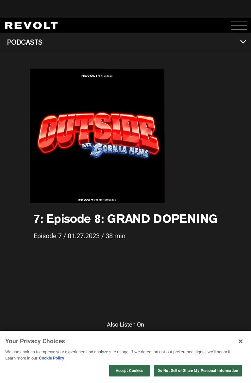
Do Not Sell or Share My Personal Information (198, 370)
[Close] (240, 341)
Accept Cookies (129, 370)
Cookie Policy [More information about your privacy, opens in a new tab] (51, 358)
